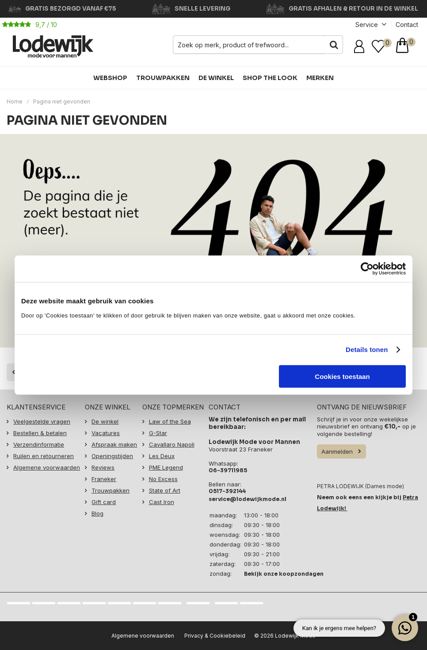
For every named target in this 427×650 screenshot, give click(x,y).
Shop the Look (270, 78)
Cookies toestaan (342, 376)
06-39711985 (228, 468)
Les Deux (162, 454)
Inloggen (360, 46)
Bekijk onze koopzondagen (284, 572)
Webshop (110, 78)
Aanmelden (337, 449)
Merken (320, 78)
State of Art (164, 488)
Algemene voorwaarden (46, 465)
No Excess (163, 477)
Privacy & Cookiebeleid (214, 634)
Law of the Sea (170, 419)
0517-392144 (227, 489)
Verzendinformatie (38, 442)
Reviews (103, 465)
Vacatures (106, 431)
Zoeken (334, 45)
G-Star (158, 431)
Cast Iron (161, 500)
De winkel (216, 78)
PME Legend (166, 465)
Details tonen (367, 349)
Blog (97, 511)
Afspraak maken (114, 442)
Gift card (104, 500)
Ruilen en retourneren (43, 454)
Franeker (104, 477)
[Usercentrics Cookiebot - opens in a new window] (367, 268)
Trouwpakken (163, 78)
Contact (407, 24)
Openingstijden (112, 454)
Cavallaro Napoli (171, 442)
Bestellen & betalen (40, 431)
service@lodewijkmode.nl (247, 497)
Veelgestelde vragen (41, 419)
